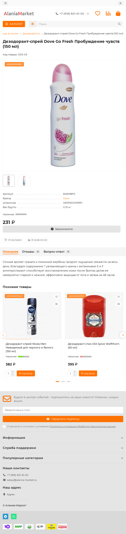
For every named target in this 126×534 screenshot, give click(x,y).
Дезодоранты (31, 33)
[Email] (63, 410)
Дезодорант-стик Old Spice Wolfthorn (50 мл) (93, 345)
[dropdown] (5, 3)
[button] (3, 335)
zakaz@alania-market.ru (22, 479)
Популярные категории (63, 458)
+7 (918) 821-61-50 (69, 14)
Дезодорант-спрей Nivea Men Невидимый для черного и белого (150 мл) (29, 347)
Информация (63, 437)
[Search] (80, 24)
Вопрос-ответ (57, 251)
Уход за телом (9, 33)
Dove (66, 198)
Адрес (11, 494)
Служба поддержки (63, 448)
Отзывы (31, 251)
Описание (10, 251)
